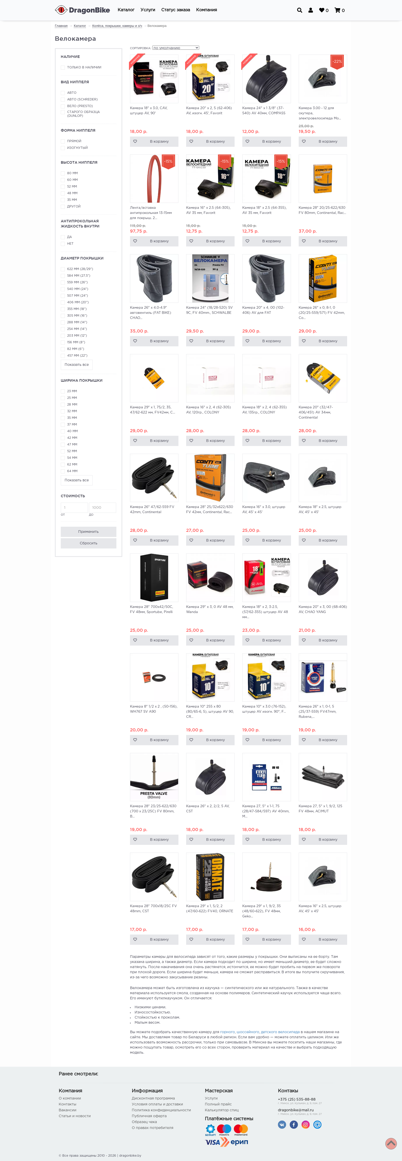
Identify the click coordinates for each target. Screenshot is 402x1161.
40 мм (72, 431)
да (69, 237)
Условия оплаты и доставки (157, 1104)
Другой (74, 206)
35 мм (72, 200)
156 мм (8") (76, 342)
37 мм (72, 424)
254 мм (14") (77, 329)
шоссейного (248, 1032)
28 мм (72, 404)
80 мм (72, 173)
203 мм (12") (77, 335)
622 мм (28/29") (80, 269)
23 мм (72, 391)
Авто (71, 92)
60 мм (72, 180)
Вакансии (67, 1110)
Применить (88, 531)
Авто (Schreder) (82, 99)
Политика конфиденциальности (161, 1110)
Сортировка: (140, 48)
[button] (126, 10)
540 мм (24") (77, 289)
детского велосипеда (280, 1032)
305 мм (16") (77, 315)
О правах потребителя (152, 1127)
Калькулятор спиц (222, 1110)
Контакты (67, 1104)
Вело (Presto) (80, 106)
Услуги (211, 1098)
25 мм (72, 398)
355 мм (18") (77, 309)
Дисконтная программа (153, 1098)
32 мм (72, 411)
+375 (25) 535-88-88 (310, 1101)
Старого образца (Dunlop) (83, 114)
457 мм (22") (77, 355)
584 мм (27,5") (78, 275)
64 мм (72, 471)
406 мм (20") (78, 302)
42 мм (72, 438)
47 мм (72, 444)
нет (70, 243)
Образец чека (144, 1122)
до (102, 509)
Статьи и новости (75, 1116)
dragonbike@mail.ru (310, 1112)
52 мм (72, 186)
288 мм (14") (77, 322)
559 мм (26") (77, 282)
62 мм (72, 464)
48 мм (72, 193)
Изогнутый (77, 148)
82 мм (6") (75, 349)
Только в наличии (84, 67)
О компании (70, 1098)
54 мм (72, 458)
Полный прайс (218, 1104)
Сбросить (88, 543)
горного (227, 1032)
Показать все (77, 364)
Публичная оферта (149, 1116)
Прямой (74, 141)
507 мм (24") (77, 295)
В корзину (159, 141)
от (74, 509)
